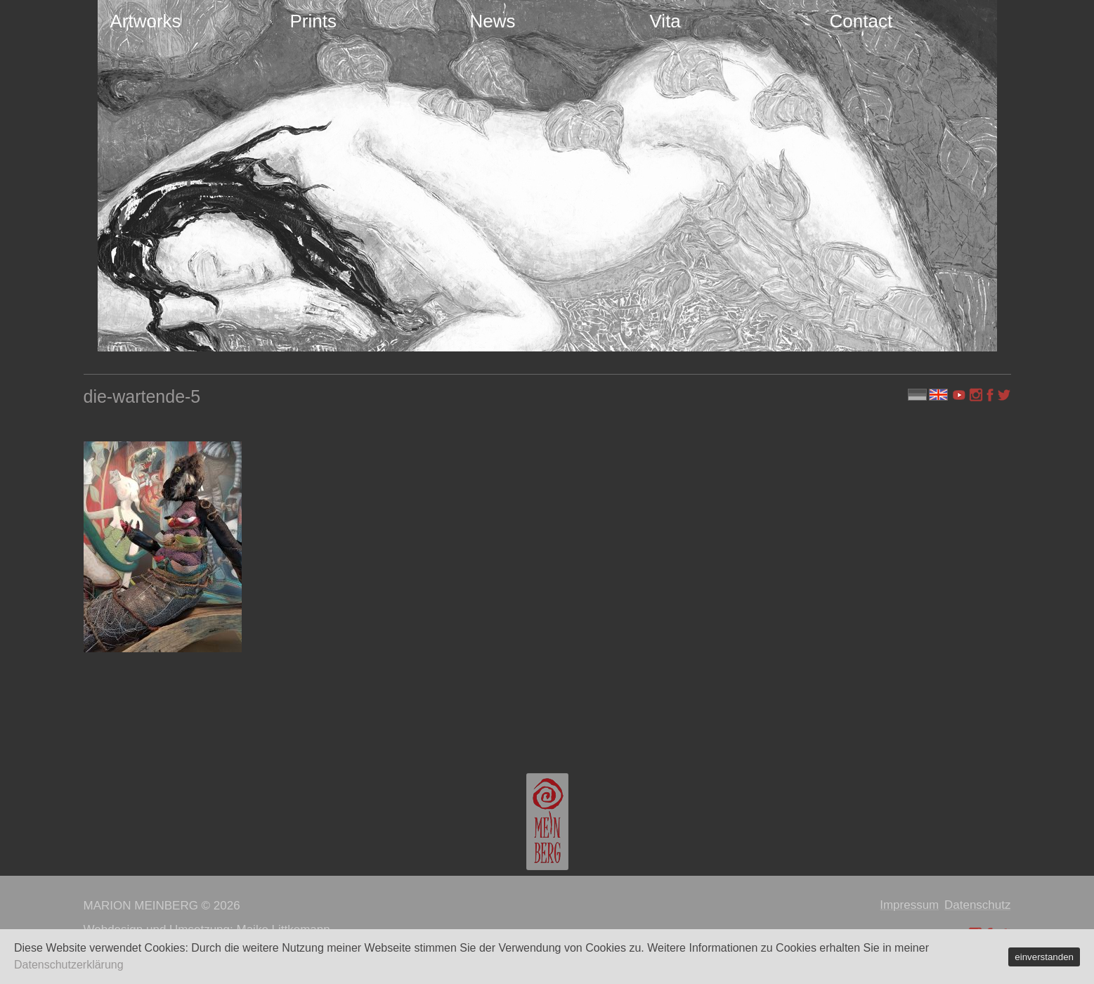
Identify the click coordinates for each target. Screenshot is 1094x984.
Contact (861, 21)
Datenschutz (977, 905)
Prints (313, 21)
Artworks (145, 21)
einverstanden (1044, 957)
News (493, 21)
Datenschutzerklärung (69, 965)
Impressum (909, 905)
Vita (665, 21)
